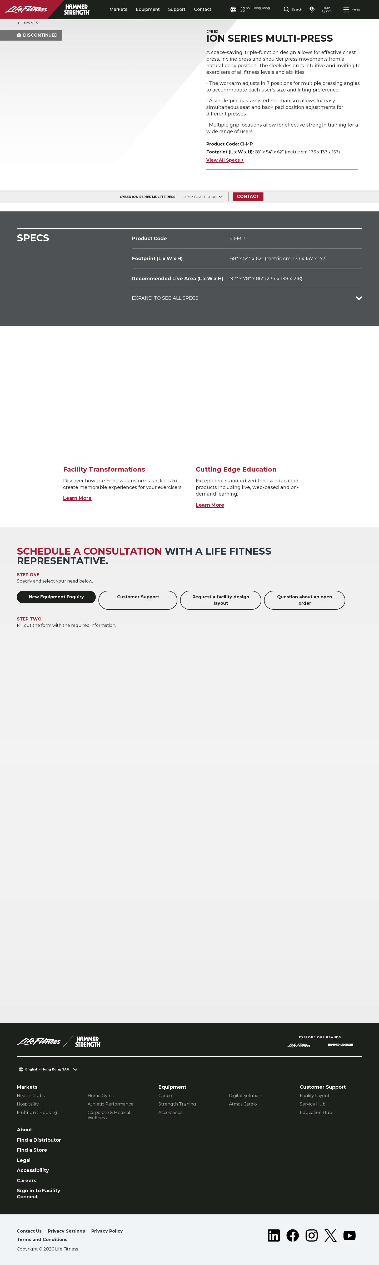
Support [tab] (177, 9)
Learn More (77, 498)
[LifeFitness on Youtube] (349, 1236)
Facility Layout (315, 1095)
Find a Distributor (39, 1140)
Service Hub (313, 1104)
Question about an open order (304, 600)
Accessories (170, 1112)
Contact (202, 9)
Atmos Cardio (243, 1104)
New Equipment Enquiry (56, 596)
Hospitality (28, 1104)
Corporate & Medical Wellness (109, 1115)
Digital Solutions (246, 1095)
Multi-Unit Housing (37, 1112)
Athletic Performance (110, 1104)
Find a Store (32, 1150)
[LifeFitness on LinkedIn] (273, 1236)
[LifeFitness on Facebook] (292, 1236)
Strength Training (177, 1104)
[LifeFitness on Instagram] (311, 1236)
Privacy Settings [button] (66, 1231)
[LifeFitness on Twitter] (330, 1236)
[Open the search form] (292, 9)
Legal (24, 1160)
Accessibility (33, 1170)
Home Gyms (100, 1095)
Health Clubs (30, 1095)
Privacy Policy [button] (107, 1231)
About (24, 1130)
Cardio (165, 1095)
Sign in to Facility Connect (38, 1194)
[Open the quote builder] (322, 9)
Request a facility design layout (220, 600)
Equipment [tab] (148, 9)
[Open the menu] (351, 9)
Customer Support (138, 596)
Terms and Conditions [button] (42, 1239)
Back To (28, 23)
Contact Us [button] (29, 1231)
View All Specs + (225, 160)
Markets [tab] (118, 9)
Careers (26, 1181)
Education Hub (316, 1112)
